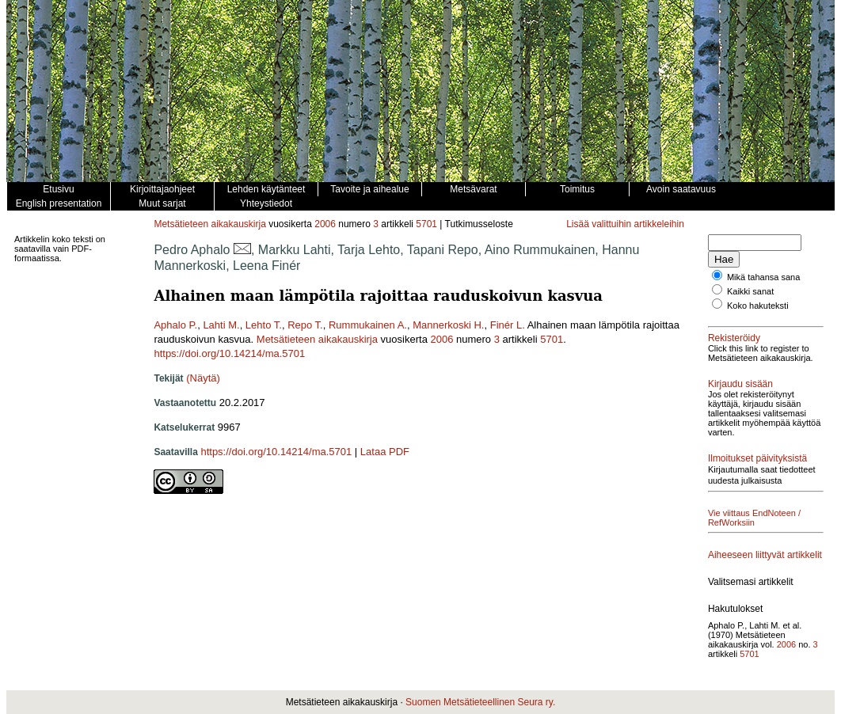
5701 (426, 224)
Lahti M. (221, 325)
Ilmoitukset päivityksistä (757, 458)
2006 (325, 224)
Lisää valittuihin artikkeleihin (625, 224)
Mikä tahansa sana (763, 277)
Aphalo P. (175, 325)
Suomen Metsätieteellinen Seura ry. (480, 702)
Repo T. (305, 325)
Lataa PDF (384, 452)
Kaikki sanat (750, 291)
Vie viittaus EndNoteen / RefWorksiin (754, 517)
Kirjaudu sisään (740, 383)
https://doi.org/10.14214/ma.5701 (229, 353)
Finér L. (507, 325)
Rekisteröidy (734, 338)
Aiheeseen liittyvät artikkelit (765, 554)
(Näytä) (203, 378)
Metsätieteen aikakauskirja (209, 224)
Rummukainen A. (368, 325)
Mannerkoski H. (448, 325)
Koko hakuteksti (758, 305)
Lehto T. (263, 325)
